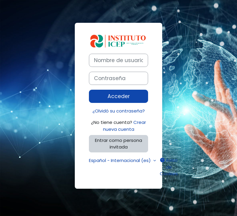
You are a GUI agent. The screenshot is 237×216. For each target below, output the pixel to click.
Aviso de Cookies (169, 166)
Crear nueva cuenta (124, 125)
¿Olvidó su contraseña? (119, 111)
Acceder (119, 96)
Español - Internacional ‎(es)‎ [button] (120, 160)
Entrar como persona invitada (118, 143)
